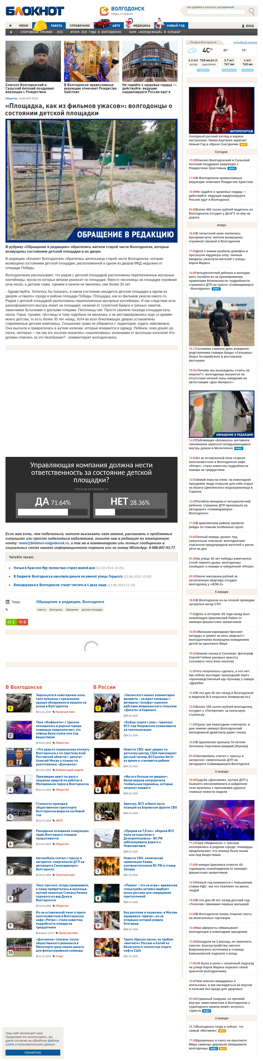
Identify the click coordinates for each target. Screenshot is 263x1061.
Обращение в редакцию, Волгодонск (70, 602)
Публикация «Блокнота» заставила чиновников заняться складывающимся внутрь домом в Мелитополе (220, 444)
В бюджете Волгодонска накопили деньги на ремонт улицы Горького (68, 576)
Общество (11, 98)
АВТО (107, 25)
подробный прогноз (245, 42)
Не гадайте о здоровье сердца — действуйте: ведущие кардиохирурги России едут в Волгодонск (217, 195)
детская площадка (92, 609)
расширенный (225, 7)
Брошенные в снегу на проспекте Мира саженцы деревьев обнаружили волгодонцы (218, 1044)
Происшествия (65, 711)
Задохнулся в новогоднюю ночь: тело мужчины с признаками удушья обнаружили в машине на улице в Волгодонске (61, 700)
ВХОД (248, 26)
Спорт (59, 956)
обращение (72, 609)
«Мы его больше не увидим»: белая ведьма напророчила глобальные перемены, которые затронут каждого (148, 782)
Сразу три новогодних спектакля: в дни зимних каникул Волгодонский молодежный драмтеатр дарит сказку (219, 728)
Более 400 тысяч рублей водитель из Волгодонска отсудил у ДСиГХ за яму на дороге (221, 213)
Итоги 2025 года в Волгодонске (96, 32)
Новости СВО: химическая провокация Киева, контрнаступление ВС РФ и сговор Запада (150, 863)
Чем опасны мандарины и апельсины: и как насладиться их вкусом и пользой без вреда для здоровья (220, 985)
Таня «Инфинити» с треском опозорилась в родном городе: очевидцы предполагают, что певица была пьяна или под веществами (59, 729)
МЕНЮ (23, 26)
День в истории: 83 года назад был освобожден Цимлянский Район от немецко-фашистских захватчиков (219, 618)
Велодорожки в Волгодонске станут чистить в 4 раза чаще (60, 585)
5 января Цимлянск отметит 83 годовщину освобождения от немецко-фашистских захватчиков (218, 868)
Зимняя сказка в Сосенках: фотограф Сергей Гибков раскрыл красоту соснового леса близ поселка (221, 657)
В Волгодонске (23, 687)
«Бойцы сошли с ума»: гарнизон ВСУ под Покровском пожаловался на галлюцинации (150, 726)
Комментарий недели (69, 770)
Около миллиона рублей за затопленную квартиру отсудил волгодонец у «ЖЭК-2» (213, 580)
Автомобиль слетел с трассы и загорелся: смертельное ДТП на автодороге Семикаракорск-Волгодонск (60, 863)
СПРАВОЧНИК (80, 26)
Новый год (169, 25)
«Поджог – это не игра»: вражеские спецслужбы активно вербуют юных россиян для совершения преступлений (150, 890)
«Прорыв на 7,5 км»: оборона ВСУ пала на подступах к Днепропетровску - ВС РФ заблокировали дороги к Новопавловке (149, 838)
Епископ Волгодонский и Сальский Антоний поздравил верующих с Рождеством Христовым (219, 164)
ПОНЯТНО (33, 1052)
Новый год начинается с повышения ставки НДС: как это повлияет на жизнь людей (220, 886)
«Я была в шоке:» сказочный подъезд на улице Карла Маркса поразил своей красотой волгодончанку (221, 967)
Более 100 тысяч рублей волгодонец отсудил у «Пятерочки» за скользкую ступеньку (220, 710)
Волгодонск (56, 609)
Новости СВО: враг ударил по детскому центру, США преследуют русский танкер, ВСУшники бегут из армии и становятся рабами (150, 755)
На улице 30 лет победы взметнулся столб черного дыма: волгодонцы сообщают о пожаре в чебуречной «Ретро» (221, 562)
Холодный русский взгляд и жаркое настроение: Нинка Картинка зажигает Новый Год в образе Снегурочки (218, 140)
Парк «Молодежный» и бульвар (154, 32)
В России (104, 687)
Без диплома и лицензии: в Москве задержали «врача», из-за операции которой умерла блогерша (150, 918)
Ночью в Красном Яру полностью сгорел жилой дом (54, 568)
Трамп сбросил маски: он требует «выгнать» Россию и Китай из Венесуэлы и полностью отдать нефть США (149, 945)
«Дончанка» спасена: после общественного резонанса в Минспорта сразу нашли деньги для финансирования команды (60, 945)
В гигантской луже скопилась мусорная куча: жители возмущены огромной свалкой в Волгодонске (216, 237)
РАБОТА (47, 25)
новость (41, 609)
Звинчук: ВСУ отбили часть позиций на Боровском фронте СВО (150, 805)
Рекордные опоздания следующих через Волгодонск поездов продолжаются (62, 834)
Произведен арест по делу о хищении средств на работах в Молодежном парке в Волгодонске (62, 780)
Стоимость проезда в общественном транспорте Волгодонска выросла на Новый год (60, 809)
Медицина (138, 25)
